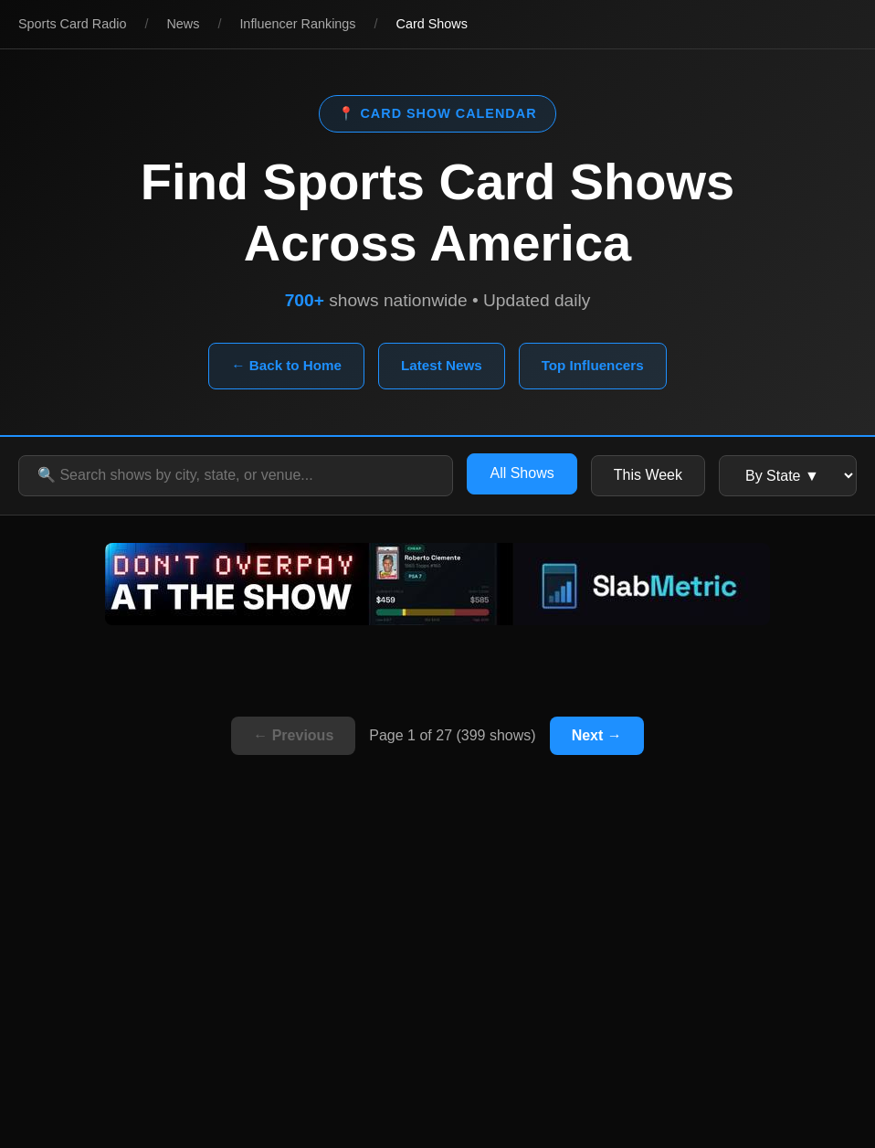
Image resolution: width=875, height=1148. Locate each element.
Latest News (441, 365)
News (182, 23)
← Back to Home (286, 365)
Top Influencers (593, 365)
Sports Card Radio (72, 23)
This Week (648, 475)
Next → (597, 735)
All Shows (521, 473)
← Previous (293, 735)
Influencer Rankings (297, 23)
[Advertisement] (437, 983)
